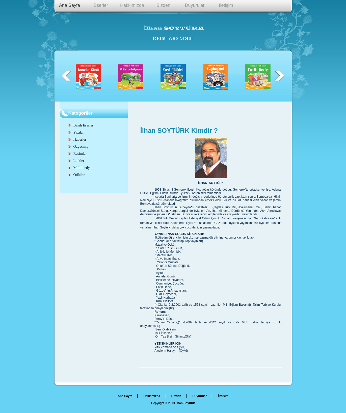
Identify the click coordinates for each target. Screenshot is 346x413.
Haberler (79, 139)
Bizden (163, 5)
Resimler (80, 153)
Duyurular (194, 5)
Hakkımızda (132, 5)
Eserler (101, 5)
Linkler (78, 161)
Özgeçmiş (80, 146)
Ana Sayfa (69, 5)
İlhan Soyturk (185, 403)
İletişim (226, 5)
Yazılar (78, 132)
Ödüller (79, 175)
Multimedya (82, 168)
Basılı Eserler (83, 125)
